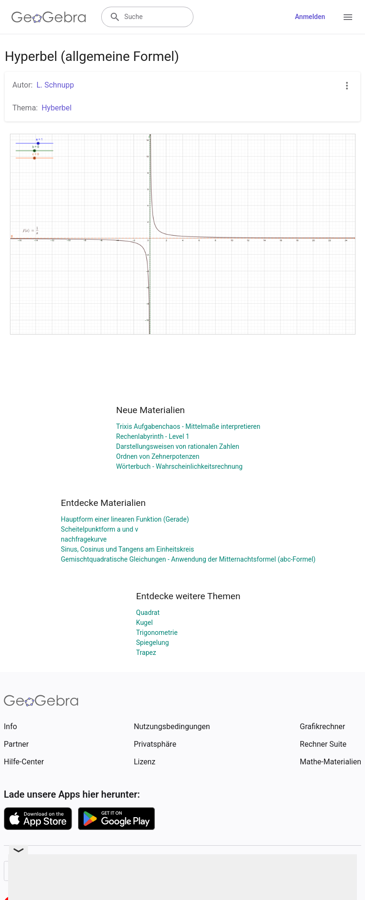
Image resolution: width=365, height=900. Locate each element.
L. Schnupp (55, 84)
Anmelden (310, 16)
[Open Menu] (348, 17)
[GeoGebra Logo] (48, 17)
